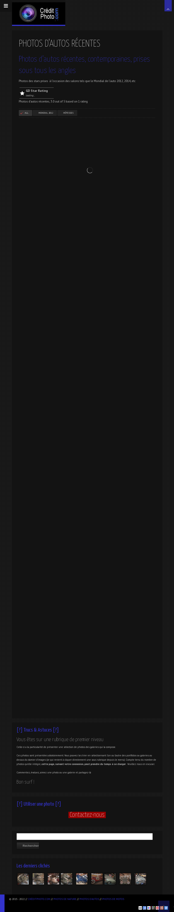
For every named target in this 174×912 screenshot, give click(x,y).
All (26, 112)
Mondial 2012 (46, 112)
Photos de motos (113, 899)
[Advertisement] (62, 903)
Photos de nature (64, 899)
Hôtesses (68, 112)
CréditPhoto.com (39, 899)
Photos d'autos (89, 899)
